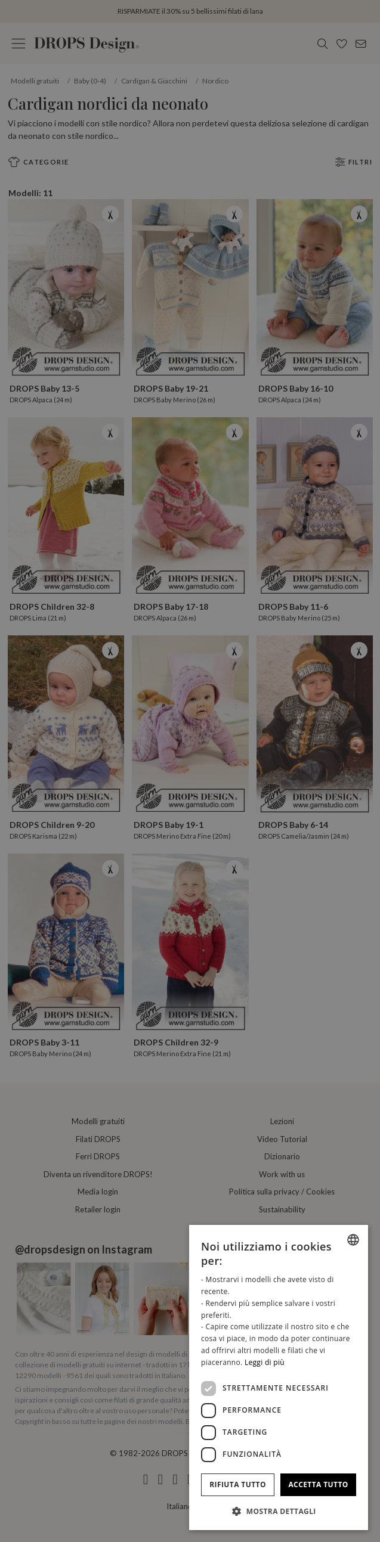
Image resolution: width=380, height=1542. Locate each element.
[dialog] (278, 1377)
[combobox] (353, 1240)
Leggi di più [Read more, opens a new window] (265, 1362)
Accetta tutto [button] (318, 1484)
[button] (278, 1511)
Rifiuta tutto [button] (237, 1484)
